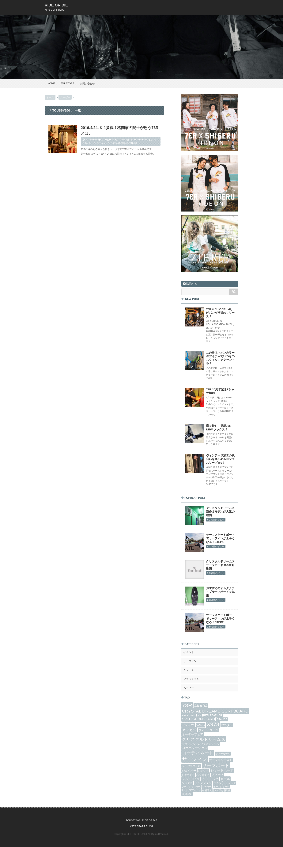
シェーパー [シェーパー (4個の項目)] (203, 771)
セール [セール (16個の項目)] (225, 779)
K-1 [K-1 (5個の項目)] (199, 715)
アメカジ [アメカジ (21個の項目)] (189, 730)
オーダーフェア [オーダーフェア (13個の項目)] (192, 734)
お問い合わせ (87, 83)
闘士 (136, 143)
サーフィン (190, 661)
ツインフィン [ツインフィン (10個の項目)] (203, 782)
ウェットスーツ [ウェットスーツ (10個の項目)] (208, 730)
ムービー (106, 139)
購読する (190, 283)
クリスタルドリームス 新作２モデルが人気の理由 (220, 511)
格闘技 (129, 143)
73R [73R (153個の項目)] (187, 705)
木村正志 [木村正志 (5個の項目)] (218, 790)
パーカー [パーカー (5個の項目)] (206, 786)
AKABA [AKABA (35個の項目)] (201, 706)
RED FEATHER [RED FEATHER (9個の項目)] (212, 715)
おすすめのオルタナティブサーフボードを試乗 (220, 592)
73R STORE (67, 83)
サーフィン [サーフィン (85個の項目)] (194, 759)
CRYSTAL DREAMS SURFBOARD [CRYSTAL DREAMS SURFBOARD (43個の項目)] (215, 711)
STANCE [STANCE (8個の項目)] (222, 719)
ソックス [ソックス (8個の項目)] (187, 783)
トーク (92, 143)
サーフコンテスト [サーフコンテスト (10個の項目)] (220, 759)
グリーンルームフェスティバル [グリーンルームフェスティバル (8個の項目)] (200, 743)
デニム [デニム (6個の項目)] (217, 783)
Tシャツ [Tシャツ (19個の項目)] (188, 725)
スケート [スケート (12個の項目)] (218, 774)
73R (114, 139)
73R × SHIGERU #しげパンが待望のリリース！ (220, 312)
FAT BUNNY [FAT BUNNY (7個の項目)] (189, 715)
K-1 (119, 139)
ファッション (191, 678)
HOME (51, 83)
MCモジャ (127, 139)
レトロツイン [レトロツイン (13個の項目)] (191, 790)
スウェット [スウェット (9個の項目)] (202, 774)
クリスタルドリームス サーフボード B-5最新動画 (220, 565)
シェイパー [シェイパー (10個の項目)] (189, 770)
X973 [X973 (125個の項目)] (213, 724)
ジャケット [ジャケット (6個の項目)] (188, 774)
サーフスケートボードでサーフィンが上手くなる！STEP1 (220, 538)
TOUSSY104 (140, 139)
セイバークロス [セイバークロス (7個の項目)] (190, 779)
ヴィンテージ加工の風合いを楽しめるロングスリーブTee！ (220, 459)
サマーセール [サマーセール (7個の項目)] (222, 753)
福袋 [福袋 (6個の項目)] (227, 790)
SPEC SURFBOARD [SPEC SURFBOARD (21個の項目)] (198, 719)
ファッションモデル (106, 143)
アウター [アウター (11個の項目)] (226, 725)
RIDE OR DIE (56, 5)
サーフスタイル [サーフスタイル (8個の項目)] (191, 766)
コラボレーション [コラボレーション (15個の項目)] (195, 748)
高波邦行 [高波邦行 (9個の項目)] (187, 794)
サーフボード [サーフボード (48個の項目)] (215, 765)
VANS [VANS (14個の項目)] (200, 725)
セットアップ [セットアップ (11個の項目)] (209, 779)
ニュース (188, 670)
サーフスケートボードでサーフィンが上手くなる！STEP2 (220, 618)
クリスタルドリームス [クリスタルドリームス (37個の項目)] (203, 739)
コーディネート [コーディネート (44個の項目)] (197, 753)
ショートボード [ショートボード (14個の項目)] (222, 770)
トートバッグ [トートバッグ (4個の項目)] (229, 783)
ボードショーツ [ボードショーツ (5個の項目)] (221, 786)
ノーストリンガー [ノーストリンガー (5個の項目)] (191, 786)
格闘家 (121, 143)
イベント (188, 652)
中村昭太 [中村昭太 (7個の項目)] (207, 790)
